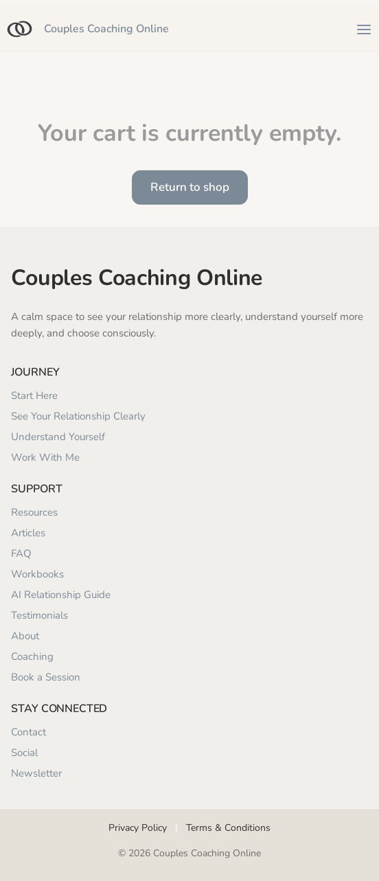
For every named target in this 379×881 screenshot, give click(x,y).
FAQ (21, 553)
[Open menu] (364, 29)
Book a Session (45, 677)
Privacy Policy (137, 827)
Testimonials (39, 615)
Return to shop (189, 187)
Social (24, 752)
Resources (34, 512)
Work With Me (45, 457)
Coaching (32, 656)
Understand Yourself (58, 437)
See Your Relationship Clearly (78, 416)
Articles (28, 533)
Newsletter (36, 773)
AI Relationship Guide (61, 595)
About (25, 636)
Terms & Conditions (228, 827)
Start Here (34, 395)
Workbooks (37, 574)
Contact (28, 732)
